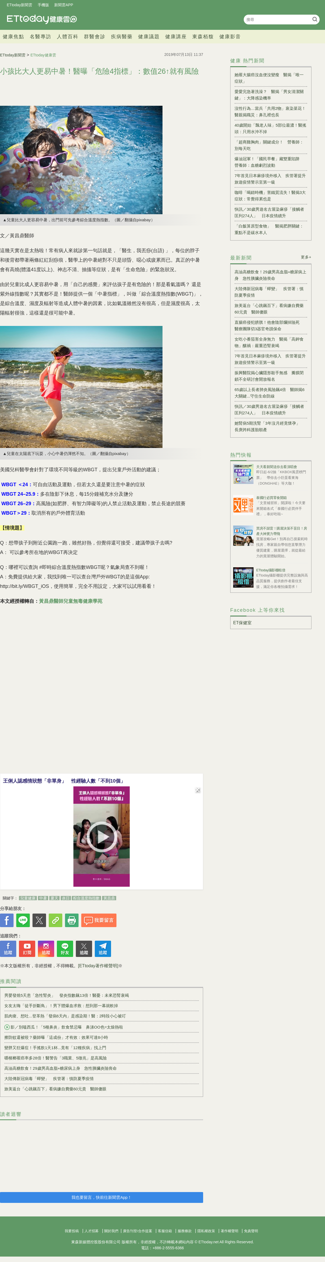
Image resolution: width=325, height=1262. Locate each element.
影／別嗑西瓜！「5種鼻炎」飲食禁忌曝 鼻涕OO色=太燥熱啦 (63, 1027)
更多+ (306, 257)
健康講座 (176, 36)
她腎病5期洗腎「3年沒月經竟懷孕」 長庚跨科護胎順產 (269, 426)
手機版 (43, 5)
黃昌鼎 (109, 898)
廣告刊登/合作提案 (137, 1231)
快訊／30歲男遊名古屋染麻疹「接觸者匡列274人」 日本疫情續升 (269, 212)
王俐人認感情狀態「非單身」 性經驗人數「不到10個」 (64, 781)
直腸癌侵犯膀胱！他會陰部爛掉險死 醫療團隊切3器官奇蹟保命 (269, 325)
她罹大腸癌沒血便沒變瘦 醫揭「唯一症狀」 (269, 78)
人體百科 (68, 36)
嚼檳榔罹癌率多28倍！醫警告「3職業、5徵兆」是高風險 (55, 1058)
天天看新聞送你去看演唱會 (276, 467)
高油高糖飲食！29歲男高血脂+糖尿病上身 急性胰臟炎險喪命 (60, 1068)
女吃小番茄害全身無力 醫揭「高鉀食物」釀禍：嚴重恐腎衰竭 (269, 342)
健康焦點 (13, 36)
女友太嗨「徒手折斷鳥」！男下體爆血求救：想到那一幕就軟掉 (61, 1005)
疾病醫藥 (122, 36)
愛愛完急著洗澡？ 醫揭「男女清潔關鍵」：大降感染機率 (269, 94)
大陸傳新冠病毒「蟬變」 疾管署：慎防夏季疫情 (49, 1078)
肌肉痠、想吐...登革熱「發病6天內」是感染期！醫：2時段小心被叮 (65, 1016)
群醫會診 (95, 36)
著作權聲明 (229, 1231)
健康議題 (149, 36)
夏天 (54, 898)
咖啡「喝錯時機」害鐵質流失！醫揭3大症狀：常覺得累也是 (270, 195)
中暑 (43, 898)
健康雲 (42, 19)
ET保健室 (242, 622)
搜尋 (314, 19)
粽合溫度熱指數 (86, 898)
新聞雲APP (63, 5)
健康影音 (230, 36)
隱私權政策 (206, 1231)
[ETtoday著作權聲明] (98, 965)
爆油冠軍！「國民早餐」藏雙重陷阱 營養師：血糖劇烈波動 (269, 162)
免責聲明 (251, 1231)
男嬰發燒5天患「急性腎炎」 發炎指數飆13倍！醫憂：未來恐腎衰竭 (66, 995)
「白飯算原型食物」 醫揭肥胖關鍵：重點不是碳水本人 (269, 229)
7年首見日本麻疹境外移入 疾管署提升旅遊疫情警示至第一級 (270, 178)
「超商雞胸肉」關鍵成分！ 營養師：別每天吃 (269, 145)
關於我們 (111, 1231)
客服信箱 (165, 1231)
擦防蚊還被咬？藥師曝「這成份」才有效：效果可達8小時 (56, 1037)
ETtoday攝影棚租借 (270, 570)
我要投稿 (72, 1231)
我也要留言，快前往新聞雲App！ (102, 1197)
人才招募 (91, 1231)
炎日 (66, 898)
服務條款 (185, 1231)
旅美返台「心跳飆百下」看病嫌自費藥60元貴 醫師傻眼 (55, 1089)
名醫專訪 (40, 36)
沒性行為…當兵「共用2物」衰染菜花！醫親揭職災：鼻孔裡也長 (270, 111)
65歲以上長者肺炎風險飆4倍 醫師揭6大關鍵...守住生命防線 (269, 392)
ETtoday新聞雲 (19, 5)
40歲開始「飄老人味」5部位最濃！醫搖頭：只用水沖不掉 (270, 128)
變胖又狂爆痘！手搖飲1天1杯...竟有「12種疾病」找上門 (55, 1047)
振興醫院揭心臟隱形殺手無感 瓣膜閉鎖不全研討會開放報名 (269, 376)
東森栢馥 (203, 36)
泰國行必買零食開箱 (271, 498)
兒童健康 (27, 898)
